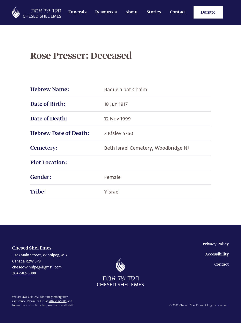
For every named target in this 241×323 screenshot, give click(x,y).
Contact (178, 12)
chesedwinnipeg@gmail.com (37, 267)
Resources (106, 12)
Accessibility (217, 254)
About (131, 12)
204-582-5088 (24, 273)
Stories (154, 12)
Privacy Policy (216, 244)
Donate (208, 12)
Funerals (77, 12)
